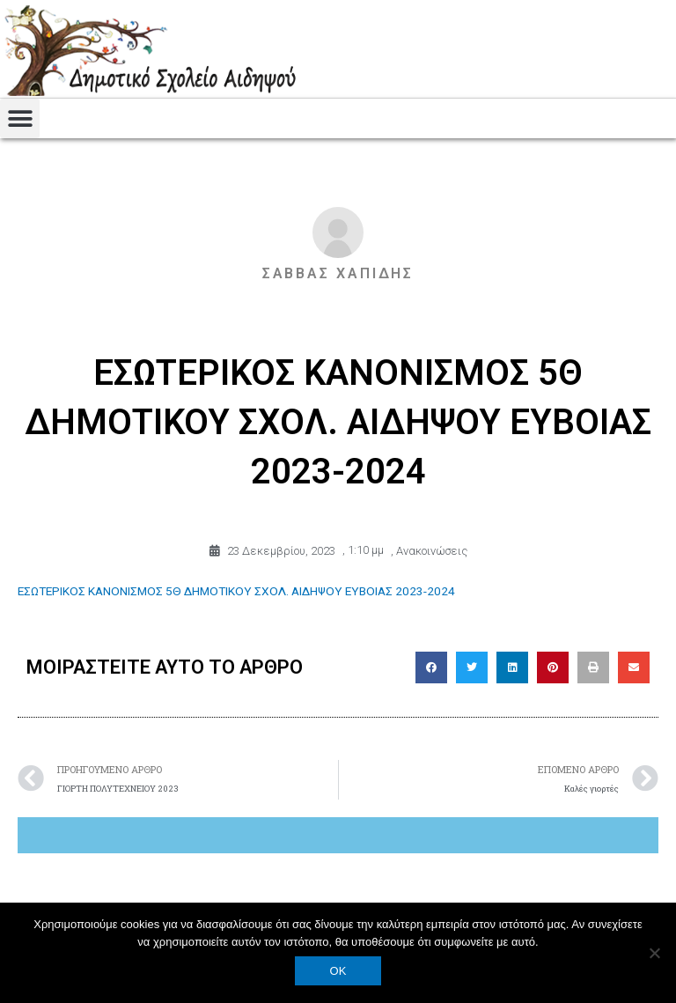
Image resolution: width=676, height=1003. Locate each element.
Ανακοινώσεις (431, 550)
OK (338, 970)
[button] (20, 118)
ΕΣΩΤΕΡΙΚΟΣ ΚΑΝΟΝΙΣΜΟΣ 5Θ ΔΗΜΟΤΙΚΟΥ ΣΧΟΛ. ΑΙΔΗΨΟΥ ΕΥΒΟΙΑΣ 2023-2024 (236, 590)
